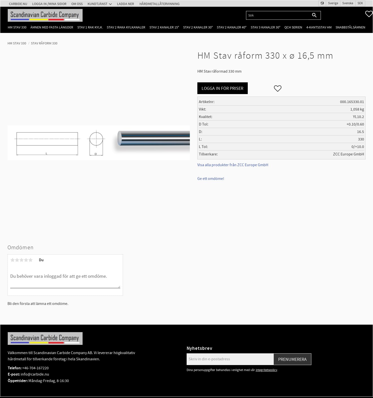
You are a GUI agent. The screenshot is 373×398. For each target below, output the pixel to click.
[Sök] (314, 15)
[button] (369, 14)
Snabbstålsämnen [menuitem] (350, 27)
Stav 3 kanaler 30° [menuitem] (265, 27)
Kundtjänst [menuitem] (98, 3)
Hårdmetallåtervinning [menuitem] (159, 3)
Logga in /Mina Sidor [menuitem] (49, 3)
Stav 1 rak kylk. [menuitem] (90, 27)
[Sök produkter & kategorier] (277, 15)
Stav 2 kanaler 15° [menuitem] (164, 27)
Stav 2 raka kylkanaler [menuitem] (126, 27)
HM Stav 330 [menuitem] (17, 27)
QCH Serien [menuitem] (293, 27)
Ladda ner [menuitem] (125, 3)
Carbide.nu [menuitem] (18, 3)
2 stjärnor (17, 260)
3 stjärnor (21, 260)
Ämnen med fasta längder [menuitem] (51, 27)
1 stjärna (12, 260)
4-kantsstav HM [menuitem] (319, 27)
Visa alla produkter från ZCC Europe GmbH (232, 164)
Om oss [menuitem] (77, 3)
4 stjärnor (26, 260)
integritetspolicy (266, 370)
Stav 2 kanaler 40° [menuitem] (232, 27)
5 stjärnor (30, 260)
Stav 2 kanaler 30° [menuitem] (198, 27)
